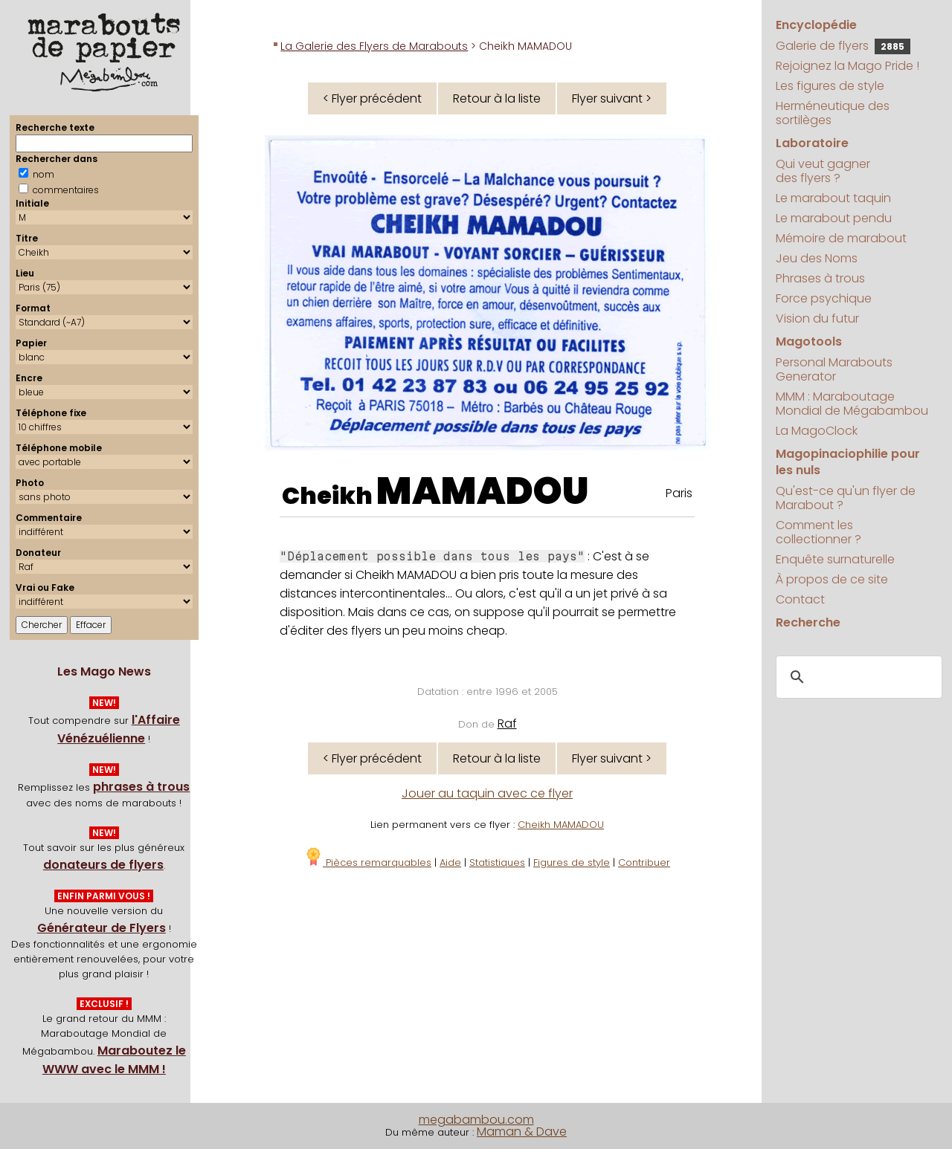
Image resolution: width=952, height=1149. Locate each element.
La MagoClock (817, 430)
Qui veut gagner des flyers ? (823, 171)
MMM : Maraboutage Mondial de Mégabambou (852, 403)
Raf (507, 723)
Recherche (808, 622)
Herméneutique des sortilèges (833, 113)
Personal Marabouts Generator (834, 369)
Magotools (809, 341)
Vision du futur (817, 318)
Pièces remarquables (367, 862)
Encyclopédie (816, 24)
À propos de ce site (832, 579)
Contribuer (644, 862)
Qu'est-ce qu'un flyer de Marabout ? (846, 498)
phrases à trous (141, 786)
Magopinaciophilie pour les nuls (848, 462)
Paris (679, 493)
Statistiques (497, 862)
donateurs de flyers (103, 864)
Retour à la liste (497, 98)
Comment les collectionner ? (818, 532)
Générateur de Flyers (101, 927)
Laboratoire (812, 143)
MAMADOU (482, 491)
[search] (856, 677)
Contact (800, 599)
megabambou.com (476, 1119)
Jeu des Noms (817, 258)
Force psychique (824, 298)
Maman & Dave (522, 1131)
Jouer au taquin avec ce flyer (487, 793)
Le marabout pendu (834, 218)
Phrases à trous (820, 278)
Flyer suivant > (612, 98)
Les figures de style (830, 85)
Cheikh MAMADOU (561, 825)
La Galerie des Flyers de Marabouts (374, 46)
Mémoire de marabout (841, 238)
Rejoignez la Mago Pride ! (847, 65)
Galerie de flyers (843, 45)
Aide (450, 862)
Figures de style (571, 862)
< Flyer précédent (372, 98)
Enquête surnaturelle (835, 559)
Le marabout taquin (833, 198)
